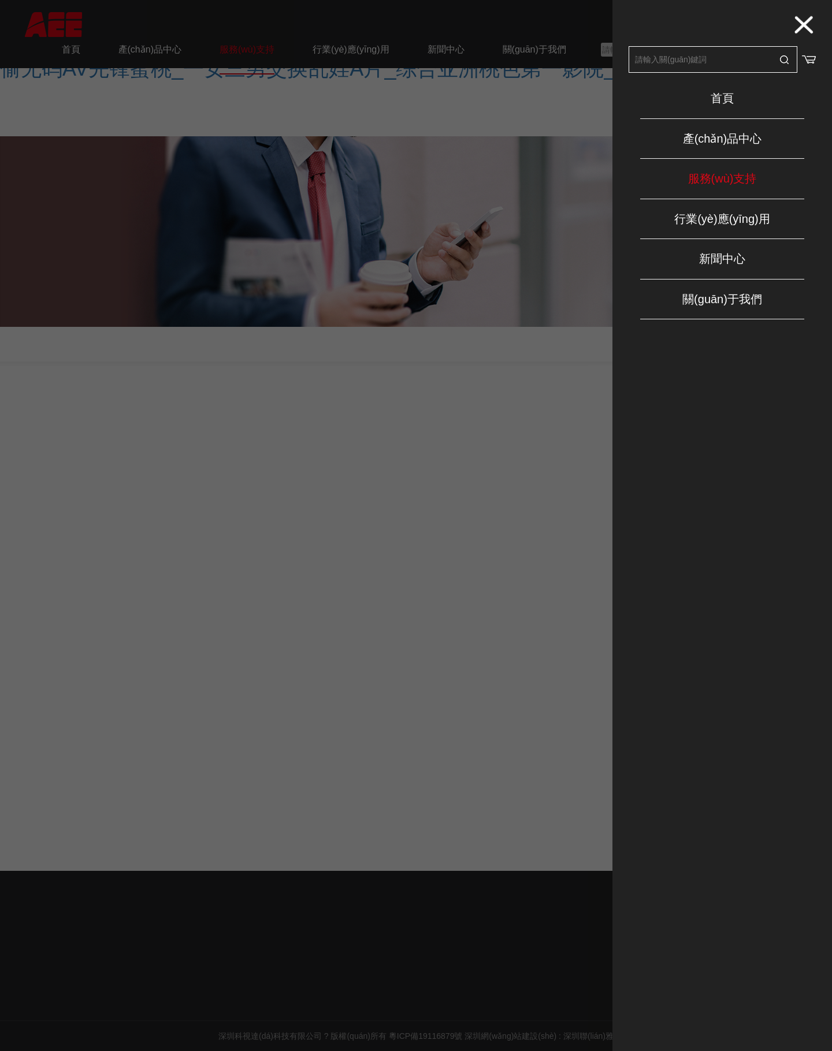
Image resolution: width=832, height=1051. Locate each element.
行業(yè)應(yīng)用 (722, 219)
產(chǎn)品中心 (722, 138)
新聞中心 (722, 258)
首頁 (722, 98)
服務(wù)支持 (722, 178)
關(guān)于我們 (722, 299)
